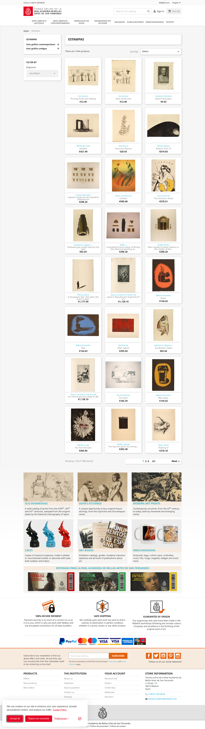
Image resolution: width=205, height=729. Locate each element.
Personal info (111, 678)
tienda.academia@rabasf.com (162, 698)
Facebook (149, 656)
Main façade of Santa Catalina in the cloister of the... (163, 248)
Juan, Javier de (163, 195)
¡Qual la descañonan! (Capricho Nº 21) (123, 298)
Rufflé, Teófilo (163, 245)
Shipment (68, 683)
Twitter (156, 656)
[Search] (132, 11)
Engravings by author (102, 22)
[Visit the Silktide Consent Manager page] (79, 718)
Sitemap (68, 696)
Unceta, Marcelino (83, 195)
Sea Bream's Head (163, 348)
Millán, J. (123, 245)
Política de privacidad (99, 726)
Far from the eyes (83, 447)
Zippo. (163, 298)
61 (154, 461)
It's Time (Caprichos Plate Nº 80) (83, 396)
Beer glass (163, 397)
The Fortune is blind (163, 198)
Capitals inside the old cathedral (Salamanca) (83, 198)
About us (68, 678)
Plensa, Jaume (83, 294)
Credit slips (110, 687)
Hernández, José (83, 146)
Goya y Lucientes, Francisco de (123, 294)
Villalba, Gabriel (123, 444)
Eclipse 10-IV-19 (163, 148)
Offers (26, 678)
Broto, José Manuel (123, 195)
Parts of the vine (123, 98)
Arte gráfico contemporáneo (60, 22)
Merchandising (155, 22)
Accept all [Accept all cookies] (15, 718)
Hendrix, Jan (123, 345)
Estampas (31, 39)
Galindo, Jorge (83, 445)
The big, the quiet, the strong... (123, 446)
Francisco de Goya (81, 22)
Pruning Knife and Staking (83, 98)
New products (30, 683)
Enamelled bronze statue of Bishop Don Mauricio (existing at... (123, 248)
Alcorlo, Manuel (123, 395)
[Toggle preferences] (61, 718)
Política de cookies (118, 726)
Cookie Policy (60, 710)
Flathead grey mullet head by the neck (83, 248)
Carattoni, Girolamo (163, 96)
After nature (123, 348)
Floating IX (163, 447)
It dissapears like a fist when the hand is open (83, 298)
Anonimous (83, 96)
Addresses (110, 692)
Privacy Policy (112, 661)
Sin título (123, 397)
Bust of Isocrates (163, 98)
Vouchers (109, 696)
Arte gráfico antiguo (39, 22)
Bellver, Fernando (163, 295)
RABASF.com (163, 2)
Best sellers (28, 687)
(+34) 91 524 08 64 (156, 694)
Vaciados (119, 22)
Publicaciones (135, 22)
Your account (115, 673)
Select (161, 51)
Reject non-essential (38, 718)
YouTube (163, 656)
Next (176, 461)
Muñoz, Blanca (163, 146)
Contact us (69, 692)
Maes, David (163, 445)
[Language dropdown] (177, 3)
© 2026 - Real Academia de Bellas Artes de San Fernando (102, 723)
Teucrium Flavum (123, 148)
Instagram (178, 656)
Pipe (83, 348)
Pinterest (171, 656)
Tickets (170, 22)
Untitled (83, 148)
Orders (108, 683)
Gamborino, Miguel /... (83, 245)
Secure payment (72, 687)
